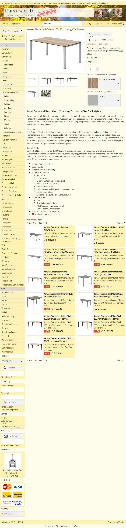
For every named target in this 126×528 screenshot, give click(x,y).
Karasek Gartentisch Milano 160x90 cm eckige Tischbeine (83, 3)
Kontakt (5, 24)
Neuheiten (5, 450)
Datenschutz (6, 421)
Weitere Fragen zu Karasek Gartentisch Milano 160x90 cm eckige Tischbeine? (105, 50)
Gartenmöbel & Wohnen (70, 526)
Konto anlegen (7, 407)
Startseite (6, 3)
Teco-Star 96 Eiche (107, 79)
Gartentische (25, 3)
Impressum (15, 24)
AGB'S (3, 423)
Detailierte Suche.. (9, 377)
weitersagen (12, 436)
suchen (9, 368)
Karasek (53, 3)
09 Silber (103, 96)
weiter (18, 31)
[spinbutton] (90, 69)
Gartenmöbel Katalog (10, 426)
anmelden (10, 402)
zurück (6, 31)
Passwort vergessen (9, 410)
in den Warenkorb (99, 34)
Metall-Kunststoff (40, 3)
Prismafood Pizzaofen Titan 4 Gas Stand (12, 471)
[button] (97, 68)
